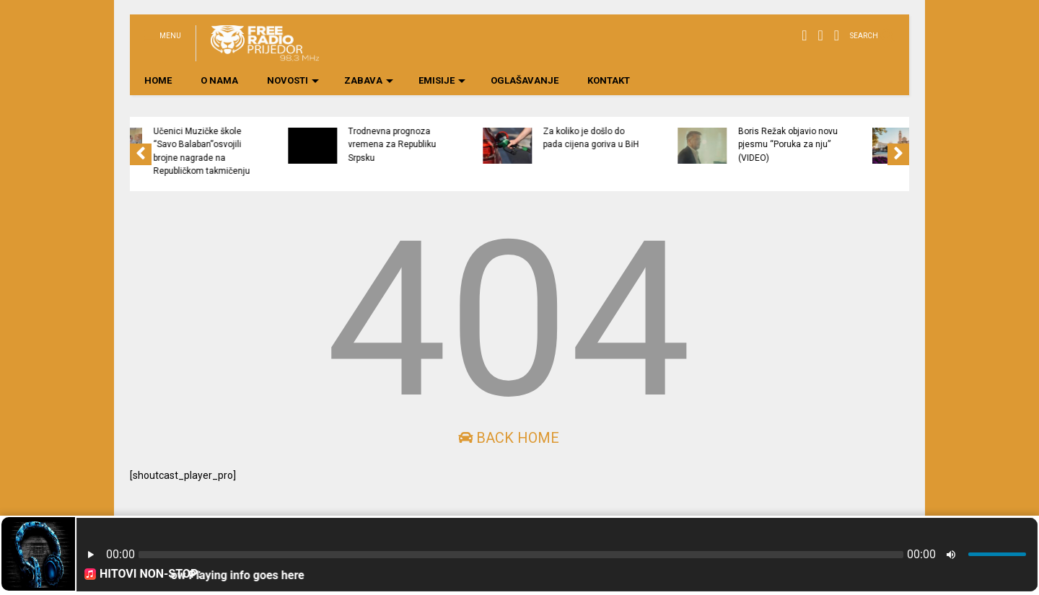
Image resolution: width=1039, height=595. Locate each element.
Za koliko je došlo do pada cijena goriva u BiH (691, 137)
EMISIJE (441, 80)
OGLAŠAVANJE (524, 80)
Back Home (508, 437)
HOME (158, 80)
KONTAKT (608, 80)
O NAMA (219, 80)
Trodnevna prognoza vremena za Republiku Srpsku (492, 144)
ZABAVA (368, 80)
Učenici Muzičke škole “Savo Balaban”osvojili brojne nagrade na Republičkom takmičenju (301, 151)
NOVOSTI (293, 80)
